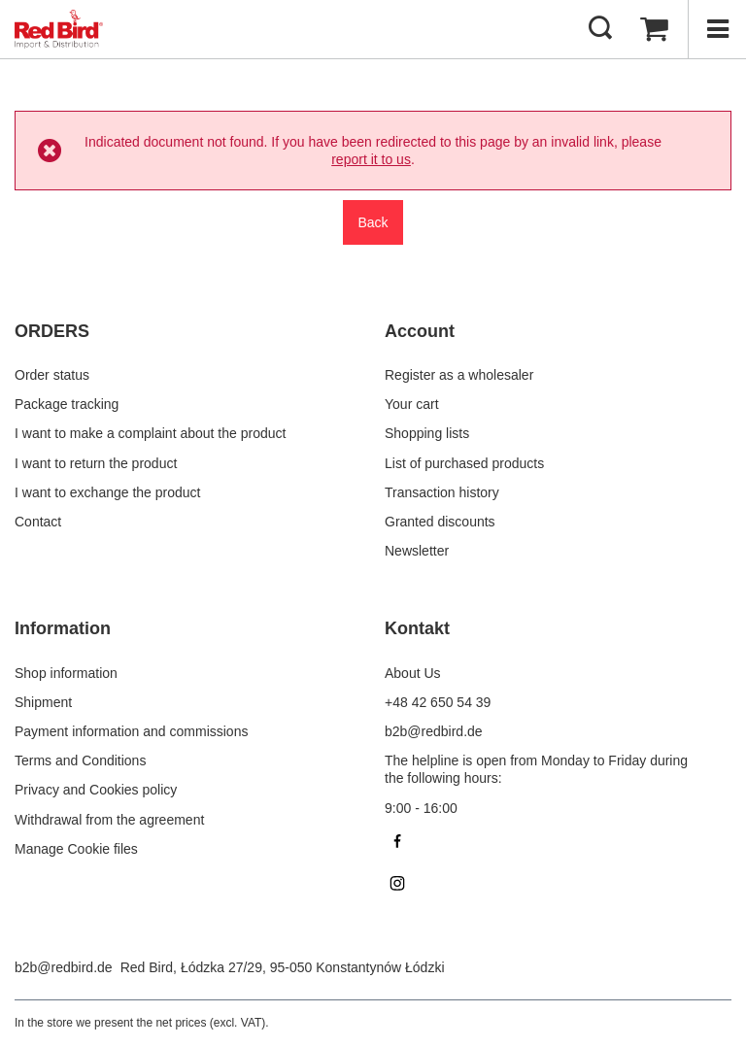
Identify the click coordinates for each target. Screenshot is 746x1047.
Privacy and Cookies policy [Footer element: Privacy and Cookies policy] (96, 789)
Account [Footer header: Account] (420, 331)
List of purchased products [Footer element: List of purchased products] (464, 463)
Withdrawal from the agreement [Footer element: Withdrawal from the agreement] (109, 819)
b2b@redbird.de (64, 967)
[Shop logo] (59, 29)
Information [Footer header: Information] (63, 628)
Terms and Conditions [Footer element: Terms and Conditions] (80, 760)
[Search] (600, 29)
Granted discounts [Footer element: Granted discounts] (440, 521)
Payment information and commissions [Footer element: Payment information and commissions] (131, 731)
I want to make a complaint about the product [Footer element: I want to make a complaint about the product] (150, 433)
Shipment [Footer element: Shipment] (43, 702)
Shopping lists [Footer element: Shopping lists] (427, 433)
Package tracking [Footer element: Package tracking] (67, 404)
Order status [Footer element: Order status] (52, 375)
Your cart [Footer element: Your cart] (412, 404)
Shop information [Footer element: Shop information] (66, 673)
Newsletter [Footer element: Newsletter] (417, 550)
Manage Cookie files (76, 849)
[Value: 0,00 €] (654, 29)
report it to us (371, 159)
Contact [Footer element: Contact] (38, 521)
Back (372, 222)
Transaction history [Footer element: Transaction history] (442, 492)
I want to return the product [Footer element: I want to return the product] (96, 463)
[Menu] (717, 29)
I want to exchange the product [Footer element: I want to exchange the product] (107, 492)
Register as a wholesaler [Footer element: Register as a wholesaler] (459, 375)
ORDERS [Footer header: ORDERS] (52, 331)
